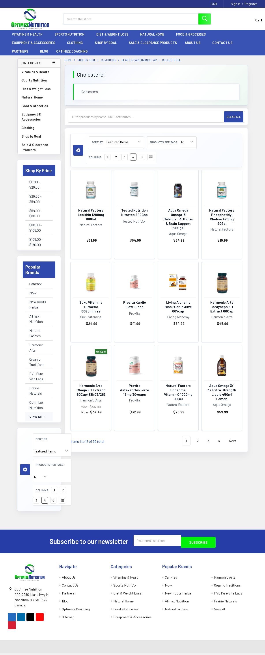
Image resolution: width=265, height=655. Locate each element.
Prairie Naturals (35, 394)
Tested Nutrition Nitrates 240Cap (134, 216)
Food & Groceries (193, 38)
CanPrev (35, 288)
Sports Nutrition (71, 38)
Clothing (77, 47)
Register (250, 4)
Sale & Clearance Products (153, 47)
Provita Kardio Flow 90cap (134, 308)
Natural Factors (35, 337)
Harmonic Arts (36, 351)
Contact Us (222, 47)
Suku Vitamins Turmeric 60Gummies (91, 310)
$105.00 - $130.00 (36, 246)
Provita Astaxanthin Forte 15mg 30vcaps (134, 393)
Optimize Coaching (72, 55)
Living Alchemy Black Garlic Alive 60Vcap (178, 310)
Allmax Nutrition (36, 323)
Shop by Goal (108, 47)
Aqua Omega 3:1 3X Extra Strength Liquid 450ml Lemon (221, 396)
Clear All (234, 121)
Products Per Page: (50, 468)
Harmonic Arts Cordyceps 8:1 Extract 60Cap (221, 310)
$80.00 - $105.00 (35, 231)
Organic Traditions (36, 366)
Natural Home (154, 38)
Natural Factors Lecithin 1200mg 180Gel (91, 218)
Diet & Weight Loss (114, 38)
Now (32, 297)
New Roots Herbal (37, 308)
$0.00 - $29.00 (34, 188)
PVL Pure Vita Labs (36, 380)
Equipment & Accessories (35, 47)
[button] (25, 473)
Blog (44, 55)
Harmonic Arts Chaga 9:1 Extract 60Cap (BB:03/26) (91, 393)
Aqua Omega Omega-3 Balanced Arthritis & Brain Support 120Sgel (178, 223)
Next (235, 445)
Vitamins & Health (29, 38)
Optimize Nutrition (36, 409)
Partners (22, 55)
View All (35, 420)
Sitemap (68, 619)
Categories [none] (31, 67)
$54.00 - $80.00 (35, 217)
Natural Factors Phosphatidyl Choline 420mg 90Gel (221, 220)
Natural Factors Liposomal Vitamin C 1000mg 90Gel (178, 396)
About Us (194, 47)
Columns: (42, 494)
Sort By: (42, 443)
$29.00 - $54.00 (35, 203)
